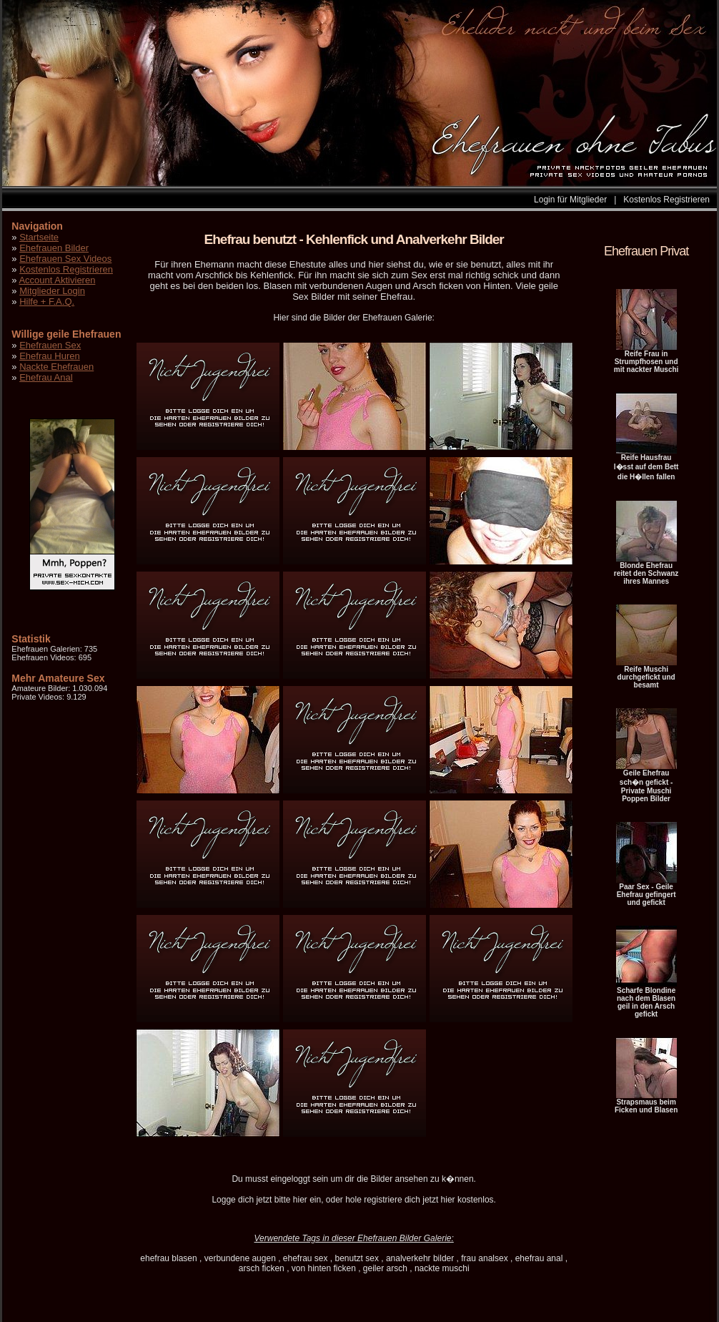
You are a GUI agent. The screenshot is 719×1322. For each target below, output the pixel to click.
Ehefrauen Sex (50, 345)
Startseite (39, 237)
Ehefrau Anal (45, 377)
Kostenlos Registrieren (666, 200)
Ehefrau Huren (49, 356)
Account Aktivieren (57, 280)
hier (300, 1200)
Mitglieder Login (52, 290)
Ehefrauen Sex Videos (65, 258)
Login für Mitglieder (570, 200)
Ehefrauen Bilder (54, 248)
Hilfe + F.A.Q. (46, 301)
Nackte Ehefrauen (56, 366)
